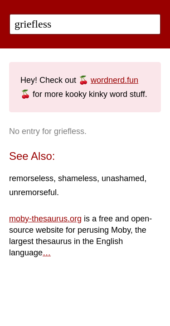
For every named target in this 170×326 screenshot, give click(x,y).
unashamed (123, 178)
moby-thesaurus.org (45, 218)
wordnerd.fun (114, 80)
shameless (77, 178)
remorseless (31, 178)
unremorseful (33, 192)
